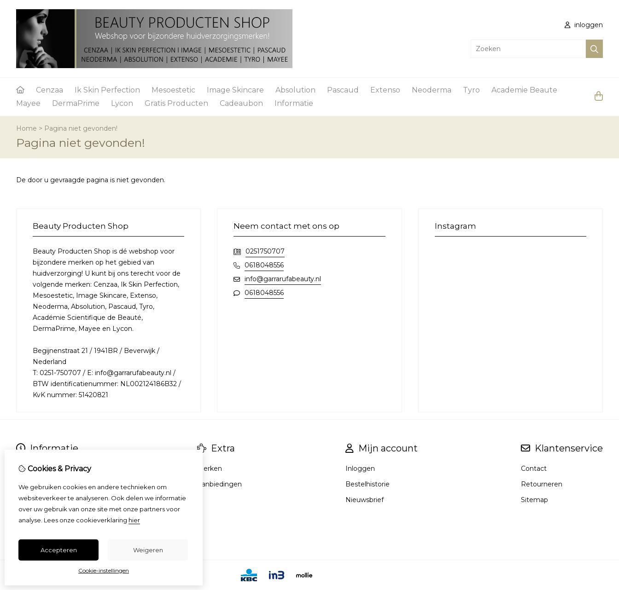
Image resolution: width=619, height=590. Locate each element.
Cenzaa (49, 90)
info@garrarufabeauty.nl (283, 279)
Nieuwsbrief (364, 500)
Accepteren (59, 550)
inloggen (584, 25)
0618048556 (264, 265)
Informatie (293, 103)
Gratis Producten (176, 103)
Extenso (385, 90)
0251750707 (265, 251)
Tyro (471, 90)
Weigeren (148, 550)
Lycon (122, 103)
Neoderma (431, 90)
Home (26, 128)
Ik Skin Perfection (107, 90)
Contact (534, 468)
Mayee (28, 103)
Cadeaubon (241, 103)
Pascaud (343, 90)
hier (134, 520)
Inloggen (360, 468)
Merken (209, 468)
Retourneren (541, 484)
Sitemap (534, 500)
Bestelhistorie (367, 484)
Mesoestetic (173, 90)
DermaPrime (75, 103)
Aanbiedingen (219, 484)
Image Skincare (235, 90)
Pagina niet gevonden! (80, 128)
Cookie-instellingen (103, 570)
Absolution (295, 90)
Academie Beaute (524, 90)
